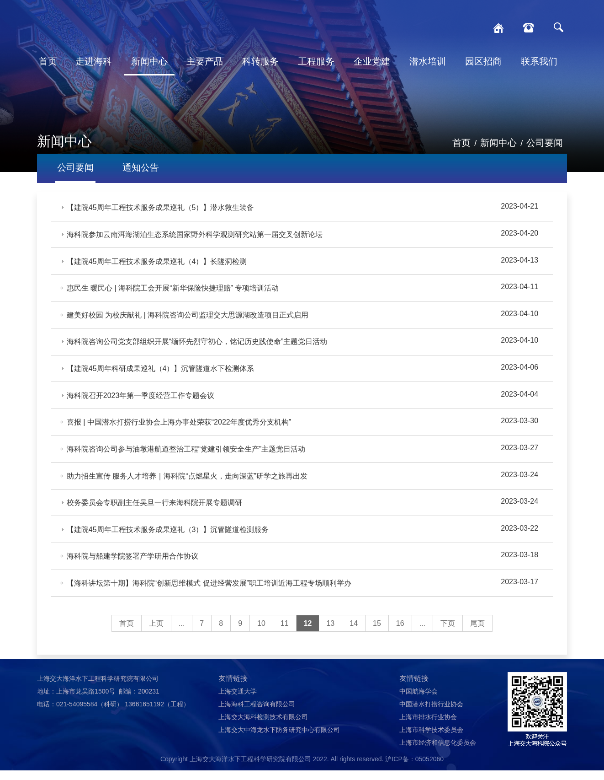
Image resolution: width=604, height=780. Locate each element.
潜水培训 (427, 61)
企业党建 (372, 61)
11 (285, 633)
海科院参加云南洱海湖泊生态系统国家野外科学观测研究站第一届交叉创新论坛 (195, 235)
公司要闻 (544, 143)
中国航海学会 (418, 701)
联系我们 (539, 61)
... (182, 633)
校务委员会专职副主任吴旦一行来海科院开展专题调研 (155, 510)
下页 (447, 633)
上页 (156, 633)
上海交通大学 (237, 701)
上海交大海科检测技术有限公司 (263, 726)
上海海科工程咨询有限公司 (256, 713)
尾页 (477, 633)
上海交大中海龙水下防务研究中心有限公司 (279, 739)
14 (354, 633)
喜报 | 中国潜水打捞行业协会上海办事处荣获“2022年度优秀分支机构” (179, 427)
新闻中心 (149, 61)
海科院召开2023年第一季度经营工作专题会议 (141, 400)
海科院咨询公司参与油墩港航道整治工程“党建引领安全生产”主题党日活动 (186, 455)
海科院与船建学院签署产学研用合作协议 (133, 565)
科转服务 (260, 61)
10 (261, 633)
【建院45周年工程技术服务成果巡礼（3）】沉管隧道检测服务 (168, 537)
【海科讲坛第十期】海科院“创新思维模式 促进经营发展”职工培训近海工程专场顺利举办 (209, 592)
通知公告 (140, 167)
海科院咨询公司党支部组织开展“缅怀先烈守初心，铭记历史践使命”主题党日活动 (197, 345)
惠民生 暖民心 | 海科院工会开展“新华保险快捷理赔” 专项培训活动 (173, 290)
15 (377, 633)
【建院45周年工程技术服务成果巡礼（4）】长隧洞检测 (157, 263)
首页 (48, 61)
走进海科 (93, 61)
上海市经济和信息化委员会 (437, 752)
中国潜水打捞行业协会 (431, 713)
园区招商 (483, 61)
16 (400, 633)
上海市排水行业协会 (428, 726)
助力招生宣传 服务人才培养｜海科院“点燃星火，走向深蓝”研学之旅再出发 (187, 482)
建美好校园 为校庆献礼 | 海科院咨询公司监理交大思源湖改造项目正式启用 (188, 318)
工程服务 (316, 61)
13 (330, 633)
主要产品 (204, 61)
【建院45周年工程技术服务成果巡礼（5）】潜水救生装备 (161, 208)
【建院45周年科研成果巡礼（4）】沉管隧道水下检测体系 (161, 373)
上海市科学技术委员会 (431, 739)
